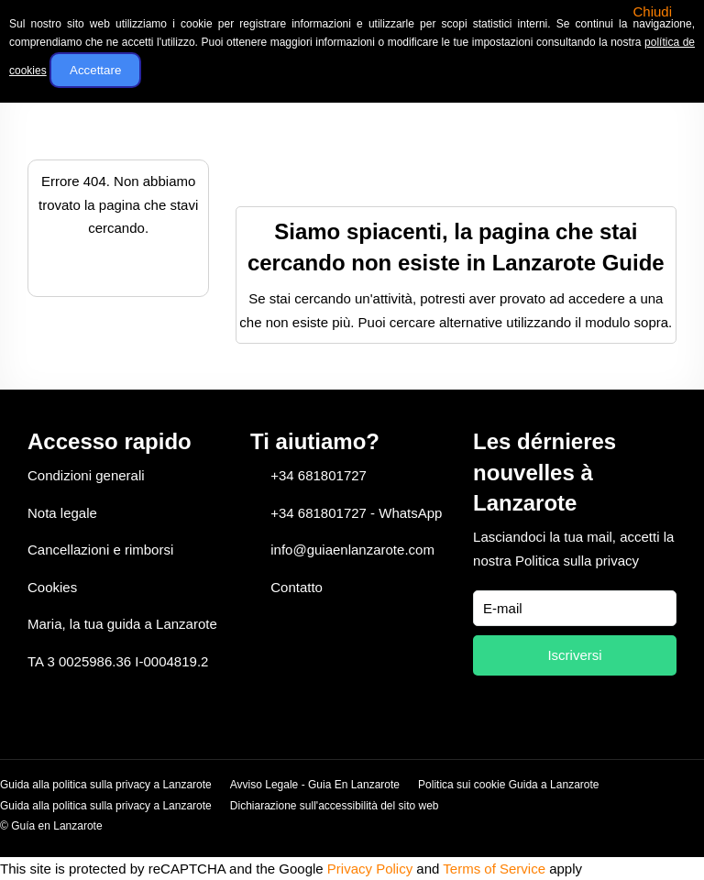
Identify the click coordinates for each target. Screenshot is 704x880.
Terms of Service (494, 868)
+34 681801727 (318, 475)
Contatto (296, 587)
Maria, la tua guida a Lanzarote (122, 624)
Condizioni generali (86, 475)
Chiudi (652, 11)
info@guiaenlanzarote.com (352, 549)
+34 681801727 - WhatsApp (356, 513)
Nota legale (62, 513)
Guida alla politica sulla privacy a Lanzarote (106, 784)
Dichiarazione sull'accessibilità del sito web (334, 805)
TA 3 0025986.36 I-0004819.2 (118, 661)
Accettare (95, 70)
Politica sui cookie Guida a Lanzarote (508, 784)
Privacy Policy (369, 868)
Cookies (52, 587)
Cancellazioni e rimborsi (100, 549)
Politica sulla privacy (577, 560)
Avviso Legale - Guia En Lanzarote (315, 784)
